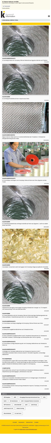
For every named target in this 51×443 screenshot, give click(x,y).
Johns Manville (17, 404)
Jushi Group (34, 404)
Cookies (36, 422)
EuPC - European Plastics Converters (30, 401)
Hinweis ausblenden (5, 8)
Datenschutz (29, 422)
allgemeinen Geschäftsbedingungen (28, 429)
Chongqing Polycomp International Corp (30, 397)
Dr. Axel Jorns (18, 413)
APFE (15, 397)
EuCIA (5, 401)
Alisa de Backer (7, 413)
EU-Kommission (14, 401)
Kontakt (15, 422)
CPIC (44, 397)
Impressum (21, 422)
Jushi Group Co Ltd (8, 408)
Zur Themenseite (6, 6)
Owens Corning (20, 408)
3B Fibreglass (7, 397)
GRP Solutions (7, 404)
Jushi (26, 404)
